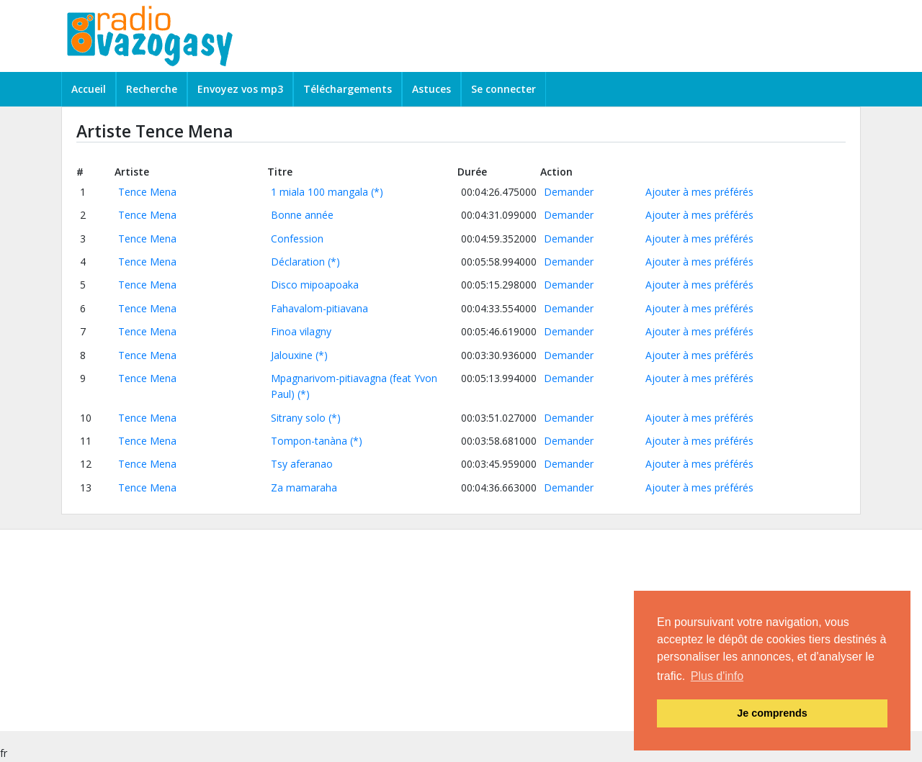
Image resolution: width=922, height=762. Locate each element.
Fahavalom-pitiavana (319, 308)
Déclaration (298, 261)
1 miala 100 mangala (319, 192)
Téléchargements (347, 89)
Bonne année (302, 215)
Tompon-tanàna (309, 441)
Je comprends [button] (772, 713)
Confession (297, 238)
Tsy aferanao (302, 464)
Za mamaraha (304, 487)
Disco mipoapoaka (315, 284)
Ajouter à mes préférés (699, 192)
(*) (377, 192)
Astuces (431, 89)
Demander (569, 192)
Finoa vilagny (301, 331)
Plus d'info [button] (717, 676)
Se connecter (503, 89)
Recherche (151, 89)
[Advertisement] (432, 630)
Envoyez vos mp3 (240, 89)
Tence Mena (147, 192)
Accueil (88, 89)
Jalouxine (292, 355)
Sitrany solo (298, 418)
